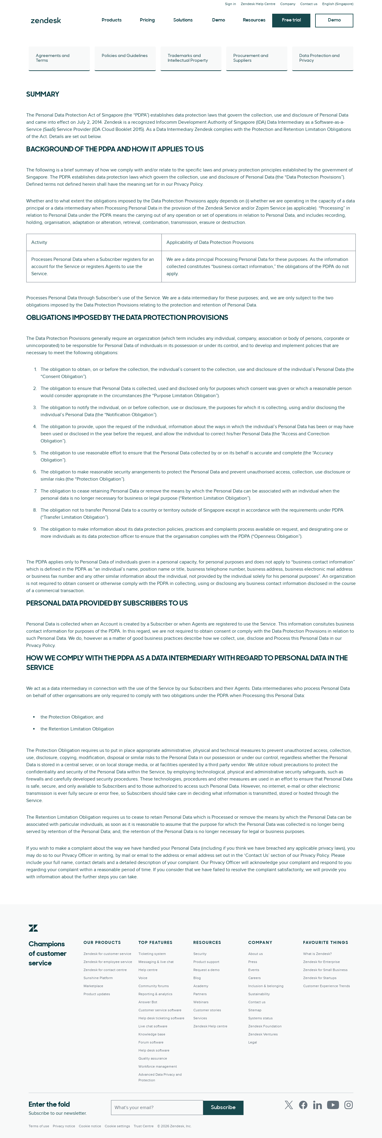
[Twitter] (289, 1105)
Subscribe (223, 1107)
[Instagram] (348, 1105)
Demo (218, 20)
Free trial (291, 20)
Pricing (147, 20)
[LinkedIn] (317, 1105)
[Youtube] (333, 1105)
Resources (254, 20)
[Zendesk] (33, 937)
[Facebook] (303, 1105)
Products (112, 20)
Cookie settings (117, 1126)
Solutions (183, 20)
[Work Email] (157, 1107)
